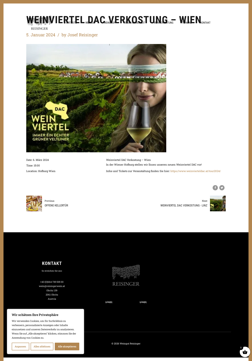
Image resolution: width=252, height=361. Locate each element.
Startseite (70, 22)
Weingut (90, 22)
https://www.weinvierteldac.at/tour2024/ (195, 171)
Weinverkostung (163, 22)
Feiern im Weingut (134, 22)
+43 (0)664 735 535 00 (52, 281)
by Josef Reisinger (80, 35)
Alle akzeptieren (67, 346)
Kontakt (205, 22)
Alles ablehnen (42, 346)
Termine (187, 22)
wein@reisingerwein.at (52, 286)
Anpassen (20, 346)
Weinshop (109, 22)
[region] (45, 331)
